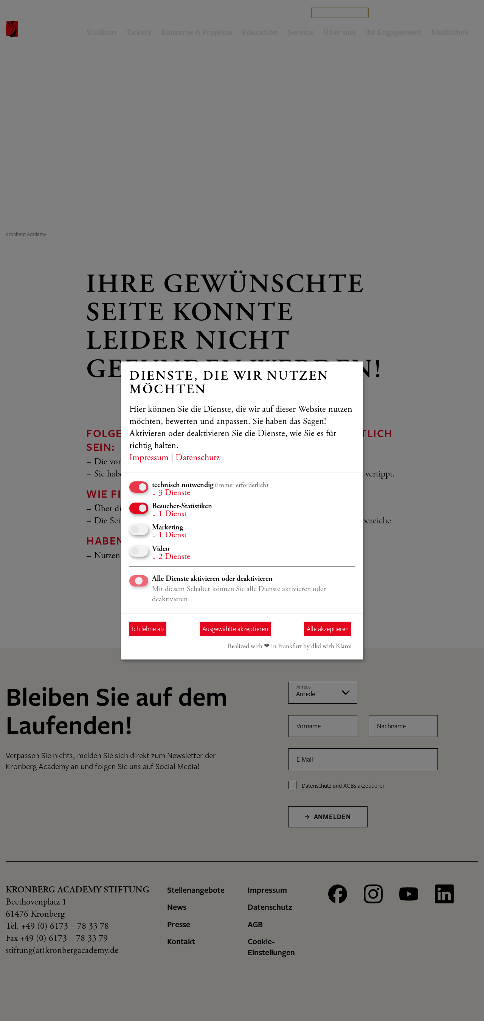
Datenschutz (197, 458)
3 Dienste (171, 493)
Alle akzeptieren (328, 628)
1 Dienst (169, 514)
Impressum (149, 458)
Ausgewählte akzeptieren (235, 628)
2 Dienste (171, 557)
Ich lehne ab (148, 628)
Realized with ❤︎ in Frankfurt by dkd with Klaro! (290, 646)
